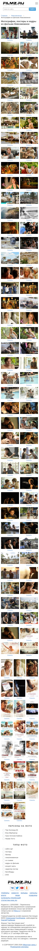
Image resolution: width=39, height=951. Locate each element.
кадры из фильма (12, 863)
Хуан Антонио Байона (13, 836)
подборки (33, 895)
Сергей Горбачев (8, 920)
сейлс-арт (9, 849)
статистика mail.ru (9, 900)
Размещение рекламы (19, 947)
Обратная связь (29, 945)
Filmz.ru (17, 911)
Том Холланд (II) (11, 830)
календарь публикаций (11, 898)
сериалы (33, 893)
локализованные (11, 857)
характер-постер (11, 869)
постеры (8, 852)
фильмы (24, 893)
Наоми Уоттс (10, 839)
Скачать (10, 40)
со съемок (9, 860)
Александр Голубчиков (15, 918)
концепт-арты (10, 866)
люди (17, 895)
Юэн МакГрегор (11, 833)
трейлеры (5, 893)
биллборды (9, 872)
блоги (3, 895)
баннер (8, 855)
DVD (7, 875)
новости (15, 893)
